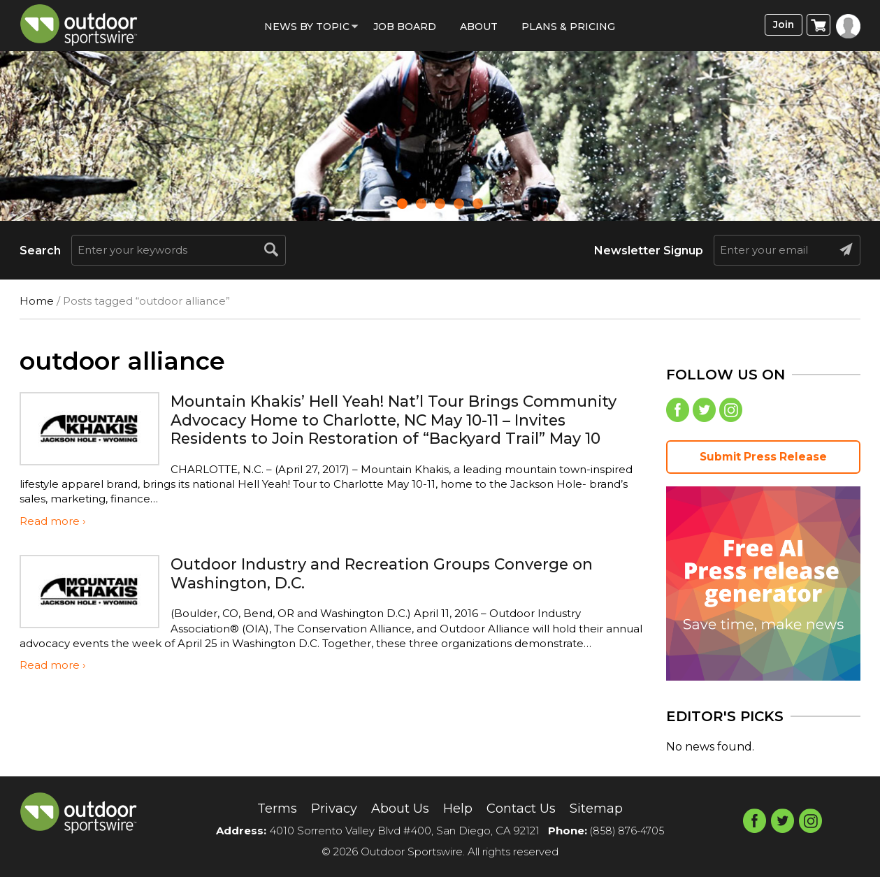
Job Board (404, 26)
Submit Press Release (763, 459)
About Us (396, 807)
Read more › (52, 524)
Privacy (325, 807)
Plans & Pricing (568, 26)
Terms (264, 807)
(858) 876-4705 (627, 830)
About (479, 26)
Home (37, 300)
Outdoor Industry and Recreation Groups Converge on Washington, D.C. (399, 576)
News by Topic (306, 26)
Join (781, 25)
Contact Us (527, 807)
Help (458, 807)
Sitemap (608, 807)
